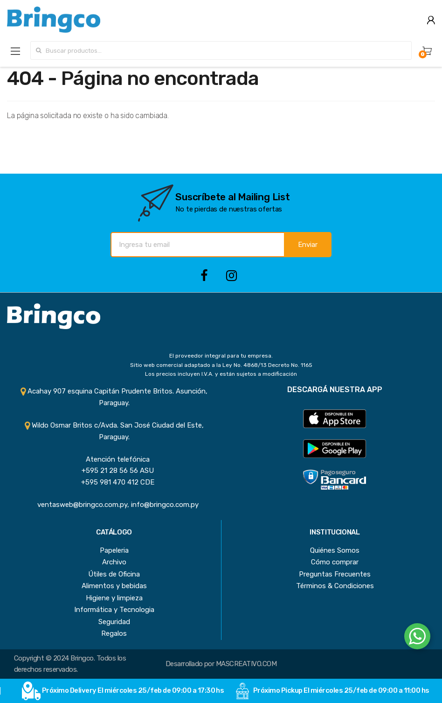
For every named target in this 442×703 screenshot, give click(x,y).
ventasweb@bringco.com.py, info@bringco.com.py (114, 504)
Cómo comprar (335, 562)
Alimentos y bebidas (114, 586)
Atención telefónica (114, 459)
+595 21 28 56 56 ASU (114, 470)
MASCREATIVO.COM (246, 664)
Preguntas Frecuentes (335, 574)
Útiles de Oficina (114, 574)
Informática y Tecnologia (114, 609)
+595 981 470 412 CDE (114, 482)
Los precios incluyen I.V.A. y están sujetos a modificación (221, 374)
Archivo (114, 562)
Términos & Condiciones (335, 586)
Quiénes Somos (334, 550)
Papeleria (114, 550)
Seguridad (114, 622)
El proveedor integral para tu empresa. (221, 355)
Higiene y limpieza (114, 598)
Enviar (308, 244)
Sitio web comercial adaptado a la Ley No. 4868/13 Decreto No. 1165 (221, 365)
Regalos (114, 633)
